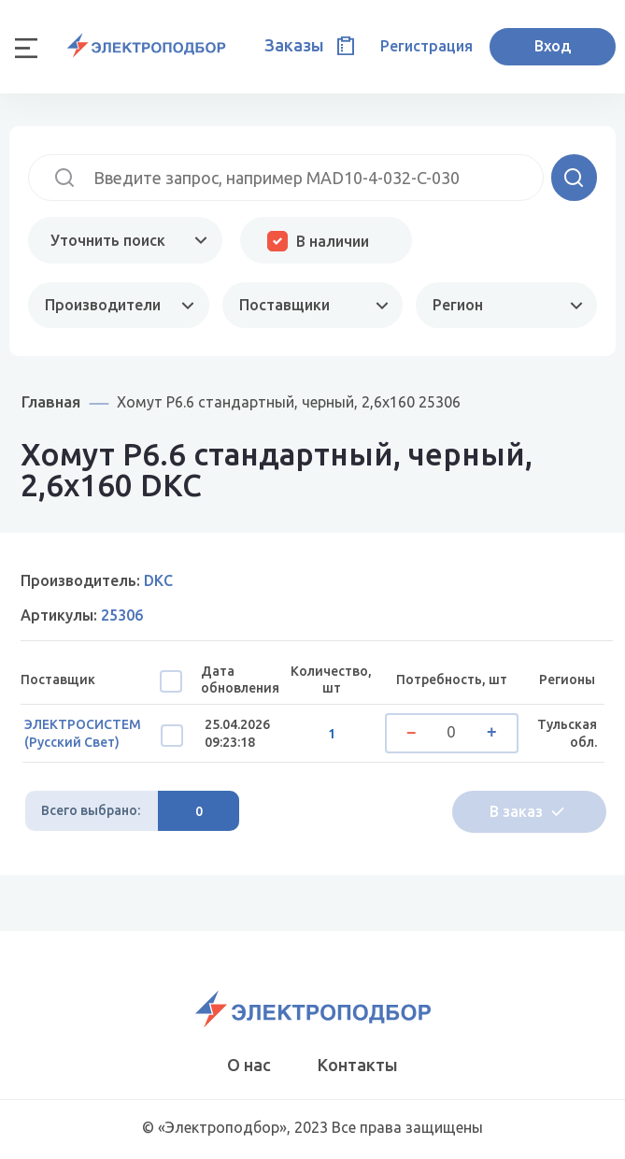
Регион (458, 304)
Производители (103, 304)
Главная (50, 401)
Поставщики (284, 304)
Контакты (358, 1064)
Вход (552, 45)
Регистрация (426, 45)
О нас (249, 1064)
